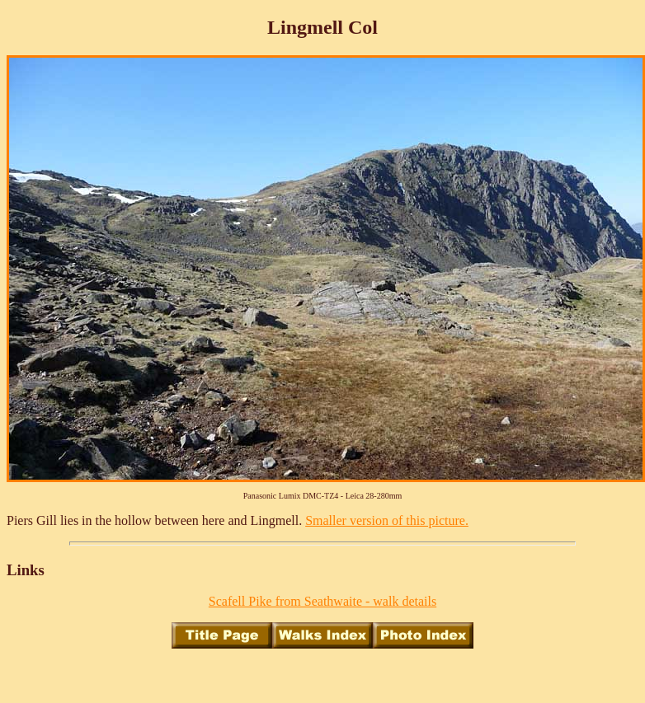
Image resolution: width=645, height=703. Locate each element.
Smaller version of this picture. (386, 520)
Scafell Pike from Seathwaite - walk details (322, 601)
